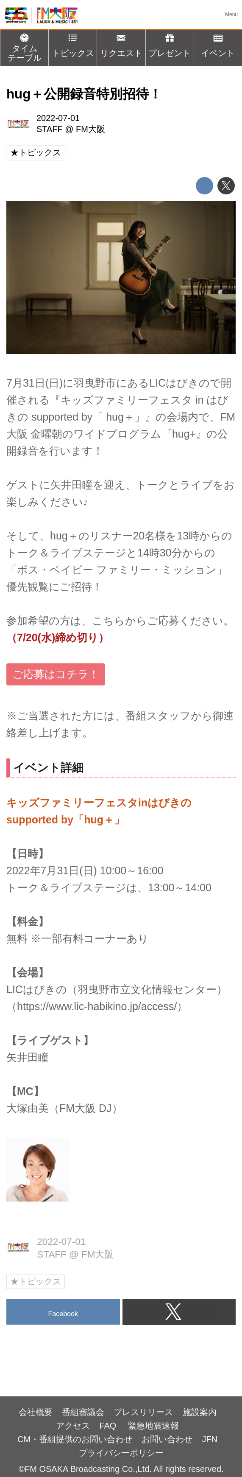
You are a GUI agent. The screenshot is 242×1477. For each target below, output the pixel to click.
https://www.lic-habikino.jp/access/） (102, 1006)
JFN (210, 1439)
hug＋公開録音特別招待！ (84, 94)
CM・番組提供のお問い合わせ (74, 1439)
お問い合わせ (167, 1439)
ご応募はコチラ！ (55, 674)
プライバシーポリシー (121, 1452)
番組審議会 (83, 1412)
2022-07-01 (58, 118)
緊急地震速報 (153, 1425)
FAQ (109, 1425)
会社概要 (36, 1412)
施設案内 (200, 1412)
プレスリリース (143, 1412)
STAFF (49, 129)
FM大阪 (90, 129)
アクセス (73, 1425)
